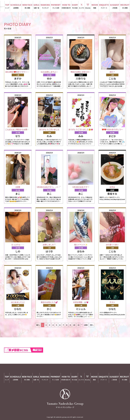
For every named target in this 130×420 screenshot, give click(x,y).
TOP (7, 6)
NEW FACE (27, 6)
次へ (91, 325)
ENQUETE (104, 6)
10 (74, 325)
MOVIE (95, 6)
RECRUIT (124, 6)
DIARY (75, 6)
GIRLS (36, 6)
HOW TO (66, 6)
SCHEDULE (15, 6)
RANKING (45, 6)
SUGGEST (114, 6)
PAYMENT (56, 6)
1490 (86, 325)
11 (78, 325)
